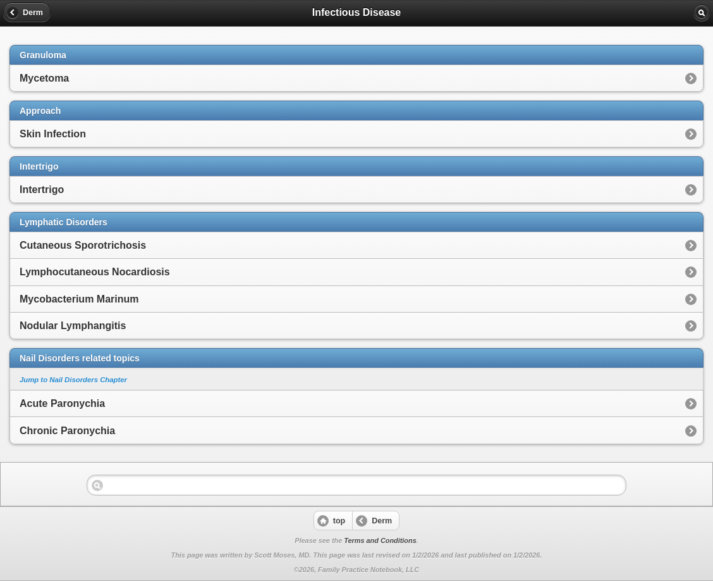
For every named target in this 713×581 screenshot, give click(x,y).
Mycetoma (44, 78)
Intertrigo (42, 189)
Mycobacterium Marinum (79, 299)
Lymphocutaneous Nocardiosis (95, 271)
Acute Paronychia (62, 403)
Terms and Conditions (380, 540)
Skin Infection (53, 133)
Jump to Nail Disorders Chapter (73, 380)
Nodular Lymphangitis (73, 325)
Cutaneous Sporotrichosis (83, 245)
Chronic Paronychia (67, 430)
